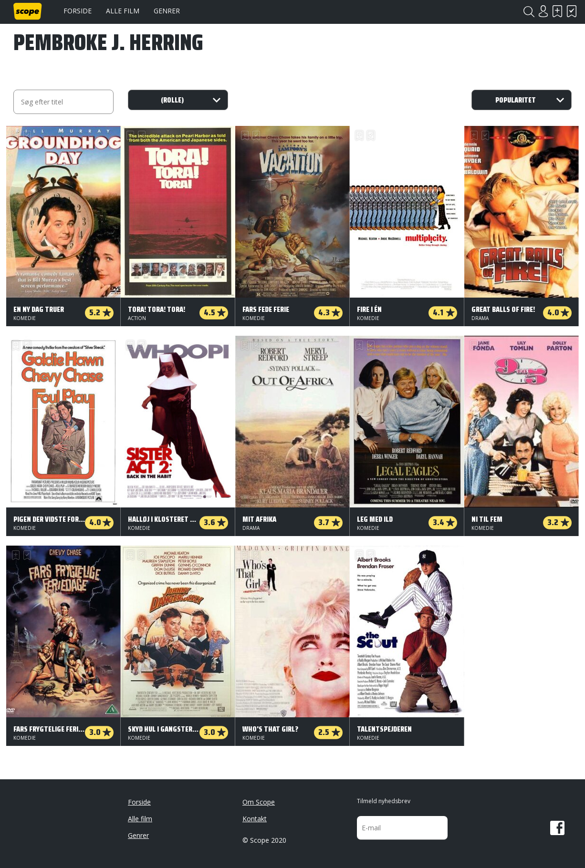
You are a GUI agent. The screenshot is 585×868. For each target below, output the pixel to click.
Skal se (557, 11)
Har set (571, 11)
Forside (77, 10)
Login (543, 11)
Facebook (557, 828)
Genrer (167, 10)
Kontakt (254, 818)
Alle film (122, 10)
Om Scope (258, 801)
